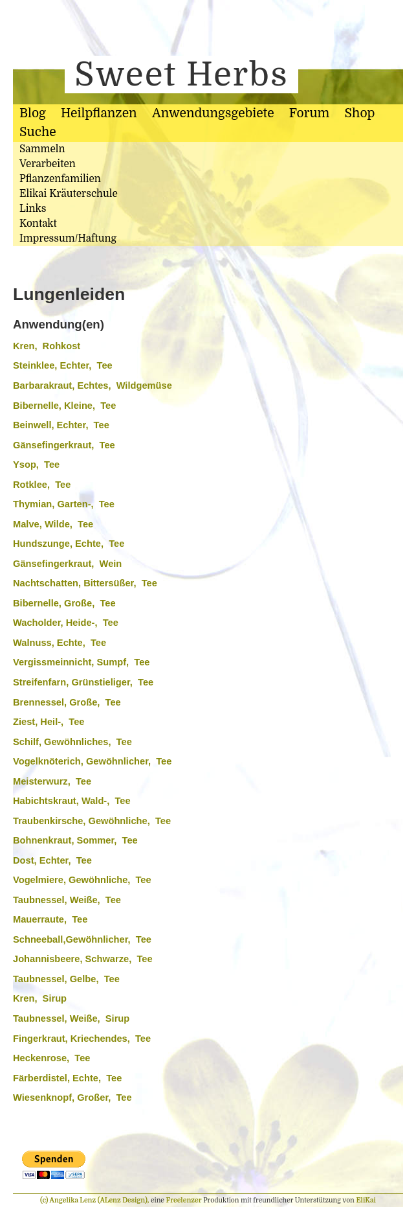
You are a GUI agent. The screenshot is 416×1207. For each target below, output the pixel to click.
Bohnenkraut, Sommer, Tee (75, 840)
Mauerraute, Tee (50, 919)
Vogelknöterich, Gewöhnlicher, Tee (92, 761)
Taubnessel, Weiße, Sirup (71, 1018)
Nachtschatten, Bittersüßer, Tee (85, 583)
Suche (37, 132)
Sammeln (42, 149)
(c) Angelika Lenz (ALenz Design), (95, 1200)
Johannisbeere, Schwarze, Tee (83, 959)
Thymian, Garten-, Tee (64, 504)
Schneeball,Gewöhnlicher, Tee (82, 939)
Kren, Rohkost (46, 346)
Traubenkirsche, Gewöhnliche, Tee (92, 821)
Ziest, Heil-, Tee (49, 722)
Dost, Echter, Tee (52, 860)
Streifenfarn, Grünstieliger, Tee (83, 682)
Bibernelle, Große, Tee (64, 603)
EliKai (366, 1200)
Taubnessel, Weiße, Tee (67, 900)
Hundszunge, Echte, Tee (68, 543)
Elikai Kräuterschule (68, 194)
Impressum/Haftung (67, 238)
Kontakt (38, 223)
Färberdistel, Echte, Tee (67, 1078)
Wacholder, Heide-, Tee (65, 622)
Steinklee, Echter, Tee (63, 365)
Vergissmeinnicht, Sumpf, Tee (81, 662)
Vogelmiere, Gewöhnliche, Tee (82, 880)
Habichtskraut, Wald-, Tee (72, 801)
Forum (309, 113)
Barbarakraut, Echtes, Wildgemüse (92, 385)
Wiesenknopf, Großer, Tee (72, 1097)
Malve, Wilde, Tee (53, 524)
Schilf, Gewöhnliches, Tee (72, 742)
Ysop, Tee (36, 464)
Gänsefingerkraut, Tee (64, 445)
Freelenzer (184, 1200)
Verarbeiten (47, 164)
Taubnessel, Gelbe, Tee (66, 979)
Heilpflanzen (99, 113)
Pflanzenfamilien (60, 179)
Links (32, 208)
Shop (360, 113)
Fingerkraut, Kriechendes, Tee (82, 1038)
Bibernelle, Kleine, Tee (64, 405)
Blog (32, 113)
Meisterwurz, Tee (52, 781)
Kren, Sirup (40, 998)
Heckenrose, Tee (51, 1058)
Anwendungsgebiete (213, 113)
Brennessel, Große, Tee (67, 702)
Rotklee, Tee (42, 484)
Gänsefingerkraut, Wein (67, 563)
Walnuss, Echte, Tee (59, 643)
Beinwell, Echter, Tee (61, 425)
